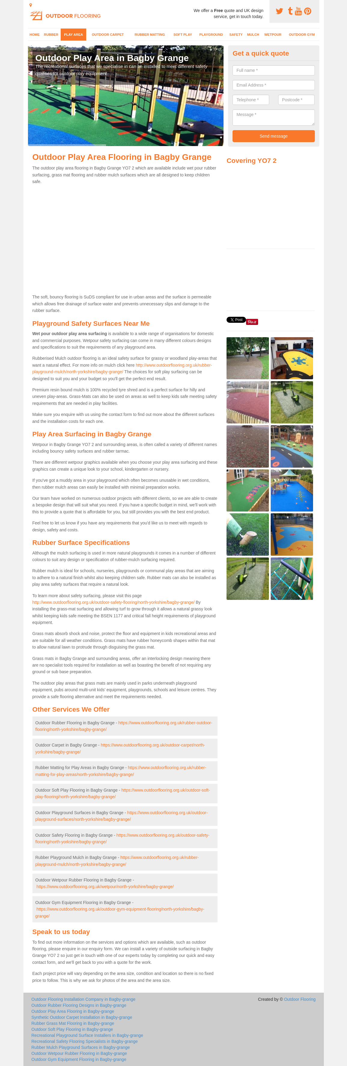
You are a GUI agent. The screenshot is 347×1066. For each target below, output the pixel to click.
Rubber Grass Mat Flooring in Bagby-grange (73, 1023)
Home (34, 34)
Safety (235, 34)
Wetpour (273, 34)
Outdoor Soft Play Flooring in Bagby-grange (72, 1029)
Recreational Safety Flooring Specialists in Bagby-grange (85, 1041)
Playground (211, 34)
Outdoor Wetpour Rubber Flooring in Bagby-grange (79, 1053)
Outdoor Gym (302, 34)
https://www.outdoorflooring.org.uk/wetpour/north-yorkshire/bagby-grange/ (105, 886)
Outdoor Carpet (108, 34)
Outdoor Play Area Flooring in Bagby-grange (73, 1011)
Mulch (253, 34)
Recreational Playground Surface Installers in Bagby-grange (87, 1035)
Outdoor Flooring (299, 999)
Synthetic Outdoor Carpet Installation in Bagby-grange (82, 1017)
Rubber (51, 34)
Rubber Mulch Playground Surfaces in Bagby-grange (81, 1047)
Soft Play (182, 34)
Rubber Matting (150, 34)
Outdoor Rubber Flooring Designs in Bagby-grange (79, 1005)
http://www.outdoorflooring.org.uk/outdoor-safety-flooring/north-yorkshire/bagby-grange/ (113, 602)
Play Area (73, 34)
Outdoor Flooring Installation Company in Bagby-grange (83, 999)
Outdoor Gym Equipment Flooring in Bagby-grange (79, 1059)
